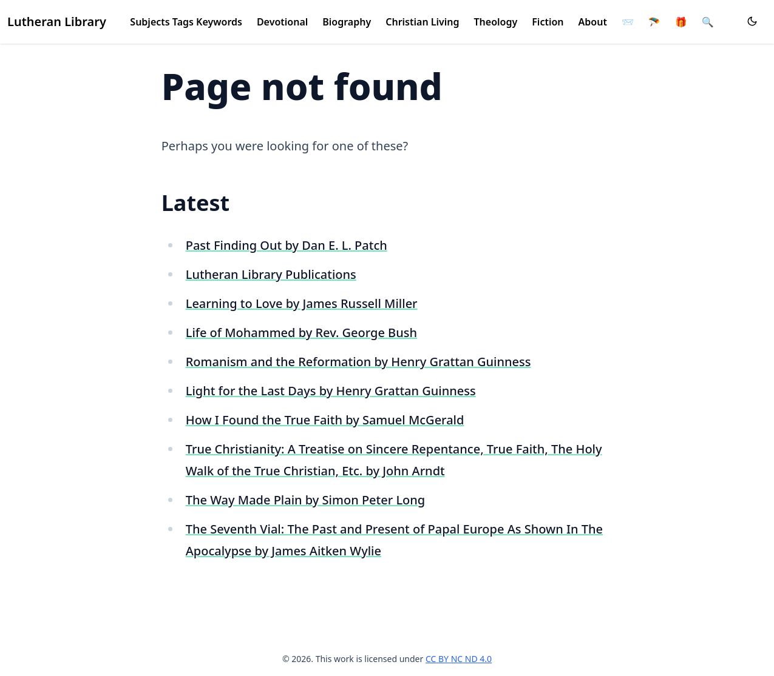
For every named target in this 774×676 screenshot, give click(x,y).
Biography (346, 21)
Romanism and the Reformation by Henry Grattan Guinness (358, 361)
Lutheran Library (56, 21)
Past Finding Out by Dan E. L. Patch (286, 245)
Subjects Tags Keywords (186, 21)
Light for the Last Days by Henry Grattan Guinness (331, 391)
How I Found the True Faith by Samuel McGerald (325, 420)
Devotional (282, 21)
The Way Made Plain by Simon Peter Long (306, 500)
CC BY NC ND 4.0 (459, 658)
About (593, 21)
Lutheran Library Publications (271, 274)
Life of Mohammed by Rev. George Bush (301, 332)
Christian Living (422, 21)
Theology (496, 21)
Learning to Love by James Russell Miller (302, 303)
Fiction (547, 21)
